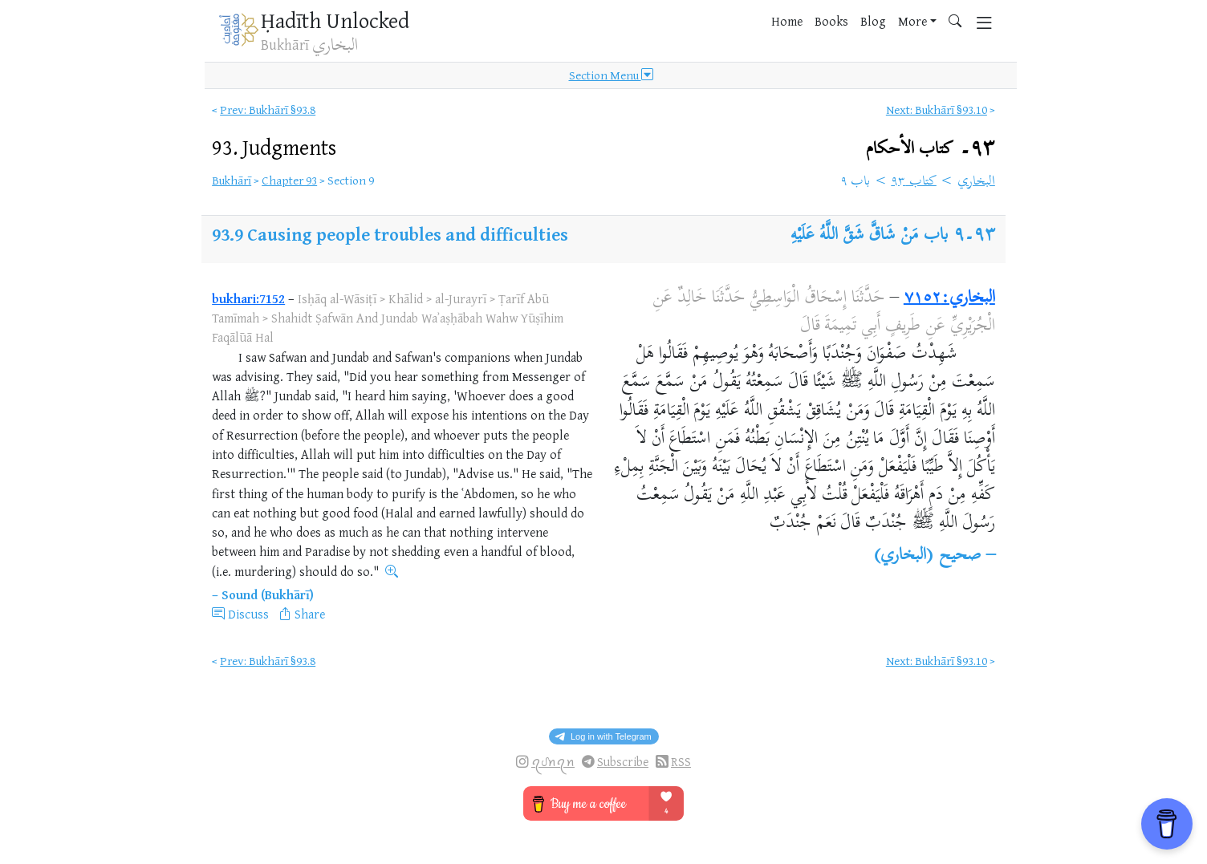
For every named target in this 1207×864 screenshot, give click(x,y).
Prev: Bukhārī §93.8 (267, 109)
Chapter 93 (289, 180)
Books (831, 20)
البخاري (976, 182)
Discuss (248, 613)
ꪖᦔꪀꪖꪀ (553, 761)
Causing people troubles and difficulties (407, 234)
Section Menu (611, 75)
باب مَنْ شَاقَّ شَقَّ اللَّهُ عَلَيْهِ (869, 236)
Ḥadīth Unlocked (335, 20)
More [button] (912, 20)
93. (274, 147)
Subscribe (622, 761)
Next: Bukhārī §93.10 (936, 109)
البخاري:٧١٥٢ (949, 298)
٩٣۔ (930, 149)
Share (310, 613)
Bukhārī (231, 180)
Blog (873, 20)
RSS (681, 761)
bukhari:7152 (248, 298)
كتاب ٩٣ (914, 182)
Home (787, 20)
